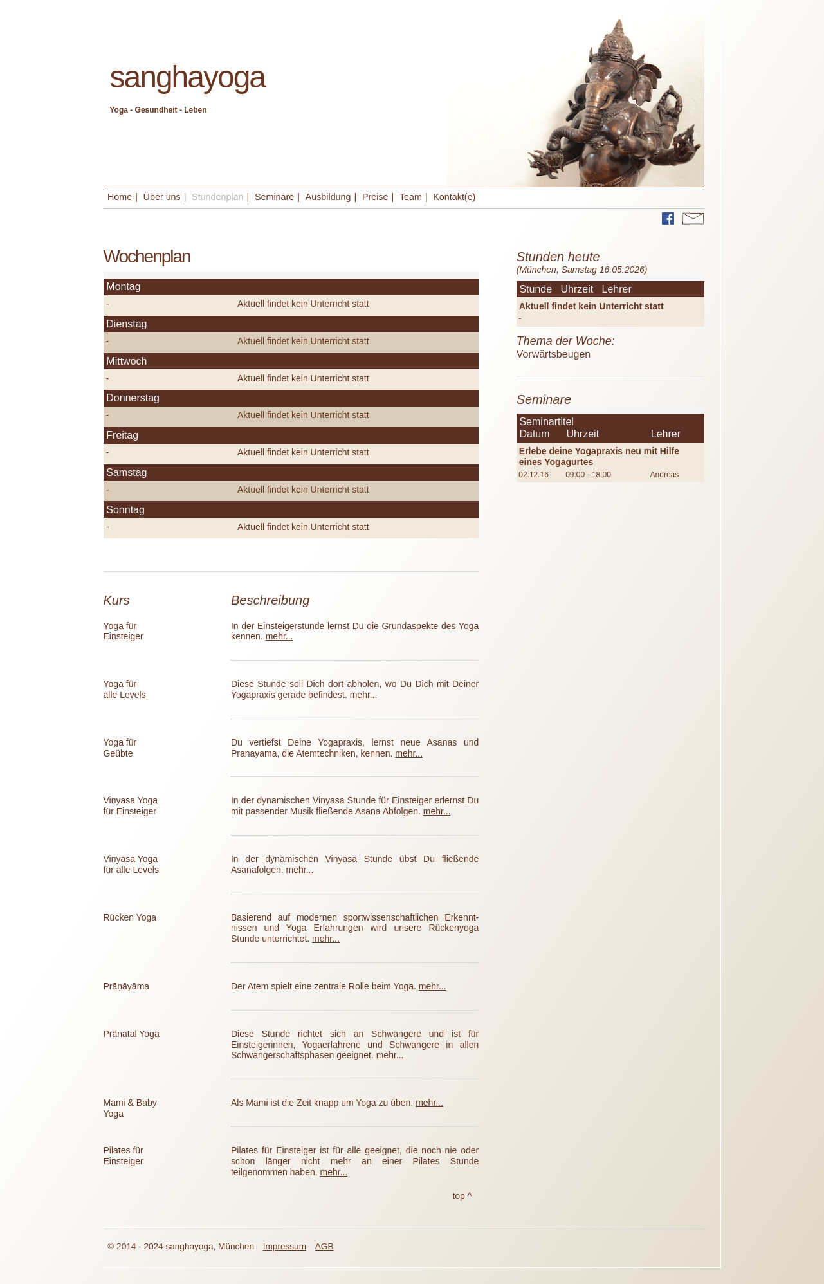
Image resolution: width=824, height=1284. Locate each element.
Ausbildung (328, 197)
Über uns (162, 197)
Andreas (664, 474)
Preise (375, 197)
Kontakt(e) (454, 197)
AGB (324, 1246)
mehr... (279, 636)
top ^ (462, 1196)
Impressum (284, 1246)
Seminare (274, 197)
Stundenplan (217, 197)
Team (410, 197)
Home (119, 197)
